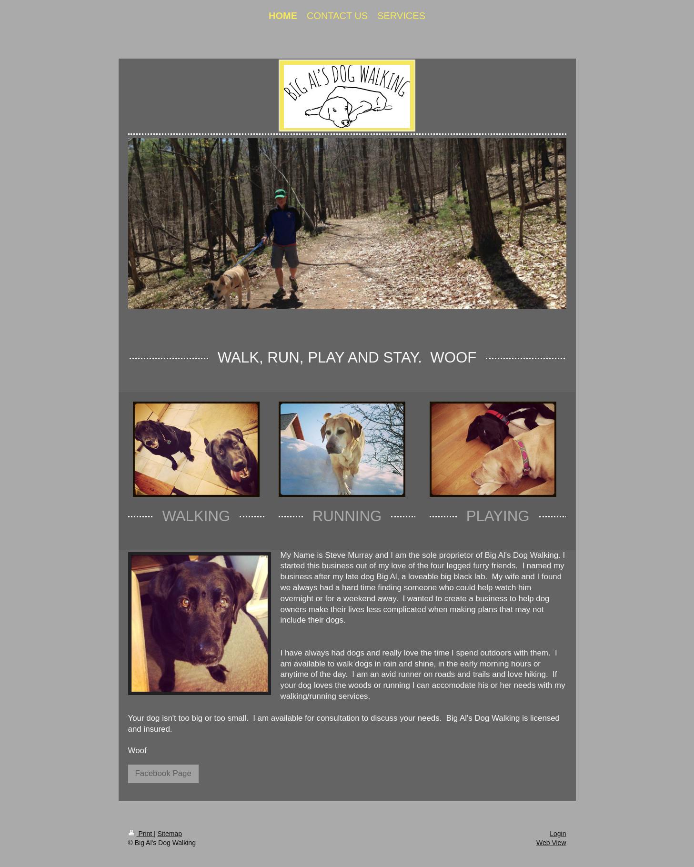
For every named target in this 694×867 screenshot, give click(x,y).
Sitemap (170, 833)
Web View (551, 843)
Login (558, 833)
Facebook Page (163, 773)
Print (141, 833)
